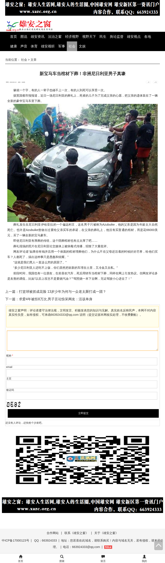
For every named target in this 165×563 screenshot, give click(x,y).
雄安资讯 (37, 36)
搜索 (61, 559)
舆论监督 (117, 36)
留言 (103, 559)
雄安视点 (134, 36)
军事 (61, 46)
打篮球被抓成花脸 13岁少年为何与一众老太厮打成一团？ (62, 291)
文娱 (82, 46)
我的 (144, 559)
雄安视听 (48, 46)
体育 (34, 46)
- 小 (148, 82)
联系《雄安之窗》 (76, 533)
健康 (13, 46)
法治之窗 (55, 36)
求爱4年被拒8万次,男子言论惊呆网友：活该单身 (55, 299)
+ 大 (155, 82)
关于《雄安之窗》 (106, 533)
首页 (13, 36)
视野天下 (89, 36)
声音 (23, 46)
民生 (102, 36)
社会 (72, 46)
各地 (147, 36)
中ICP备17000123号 (15, 540)
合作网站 (53, 533)
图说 (23, 36)
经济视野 (72, 36)
